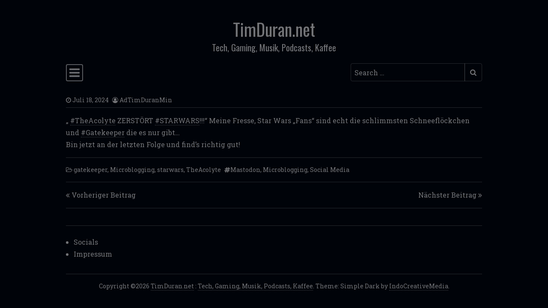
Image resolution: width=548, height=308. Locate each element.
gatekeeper (90, 170)
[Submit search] (473, 72)
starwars (170, 170)
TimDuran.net (274, 29)
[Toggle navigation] (74, 72)
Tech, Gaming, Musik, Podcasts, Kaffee (255, 286)
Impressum (93, 253)
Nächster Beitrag (447, 194)
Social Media (329, 170)
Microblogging (132, 170)
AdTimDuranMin (145, 100)
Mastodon (245, 170)
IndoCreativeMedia (418, 286)
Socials (86, 241)
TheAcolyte (203, 170)
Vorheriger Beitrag (103, 194)
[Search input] (408, 72)
